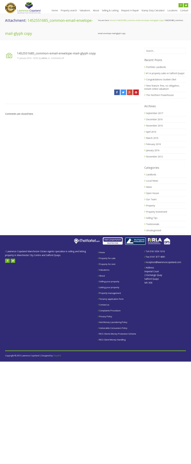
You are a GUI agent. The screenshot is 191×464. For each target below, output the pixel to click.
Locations (172, 10)
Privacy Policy (105, 316)
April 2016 (151, 131)
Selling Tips (152, 217)
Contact (184, 10)
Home (55, 10)
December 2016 (154, 119)
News (149, 186)
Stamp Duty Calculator (153, 10)
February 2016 (153, 144)
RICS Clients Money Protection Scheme (117, 333)
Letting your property (109, 287)
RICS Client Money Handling (112, 339)
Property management (110, 293)
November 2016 (154, 125)
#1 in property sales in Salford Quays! (165, 73)
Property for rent (107, 264)
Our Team (151, 199)
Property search (69, 10)
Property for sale (107, 258)
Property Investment (156, 211)
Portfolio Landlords (156, 67)
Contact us (104, 304)
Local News (152, 180)
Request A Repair (130, 10)
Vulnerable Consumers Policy (113, 328)
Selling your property (109, 281)
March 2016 (152, 137)
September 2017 (154, 113)
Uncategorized (153, 230)
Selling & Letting (110, 10)
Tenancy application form (111, 299)
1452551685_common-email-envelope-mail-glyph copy (140, 20)
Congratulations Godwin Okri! (161, 79)
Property (150, 205)
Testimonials (152, 224)
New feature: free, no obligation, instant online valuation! (162, 87)
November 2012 (154, 156)
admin (44, 58)
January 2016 (152, 150)
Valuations (85, 10)
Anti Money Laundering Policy (113, 322)
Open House (152, 193)
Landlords (151, 174)
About (96, 10)
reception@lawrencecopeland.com (163, 262)
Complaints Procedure (110, 310)
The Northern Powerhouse (160, 95)
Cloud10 (57, 355)
